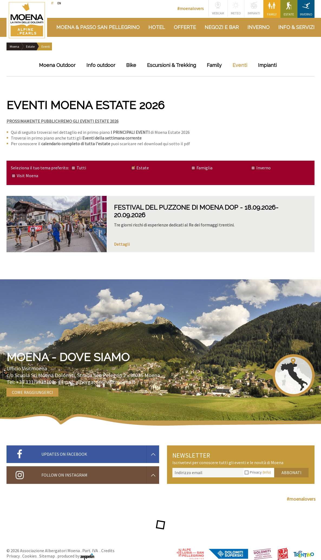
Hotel (156, 27)
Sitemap (47, 556)
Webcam (218, 8)
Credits (107, 550)
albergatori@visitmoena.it (105, 381)
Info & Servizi (296, 27)
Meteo (236, 8)
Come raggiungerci (32, 392)
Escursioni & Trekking (171, 65)
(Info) (267, 472)
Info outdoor (100, 65)
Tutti (81, 167)
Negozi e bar (222, 27)
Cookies (29, 556)
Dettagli (122, 244)
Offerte (185, 27)
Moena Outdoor (57, 65)
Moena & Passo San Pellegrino (98, 27)
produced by (75, 556)
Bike (131, 65)
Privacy (260, 472)
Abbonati (291, 472)
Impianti (254, 8)
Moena (14, 46)
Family (272, 9)
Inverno (306, 9)
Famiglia (204, 167)
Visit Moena (27, 175)
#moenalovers (190, 8)
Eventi (239, 65)
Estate (289, 9)
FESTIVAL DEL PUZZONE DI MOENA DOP (176, 207)
